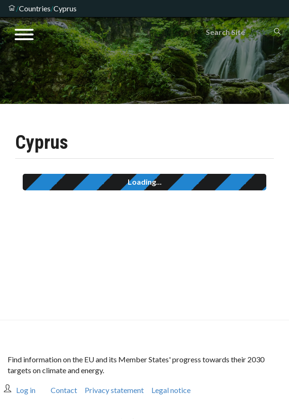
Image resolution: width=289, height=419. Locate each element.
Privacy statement (114, 389)
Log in (25, 389)
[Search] (239, 32)
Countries (35, 8)
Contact (64, 389)
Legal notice (171, 389)
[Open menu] (24, 36)
